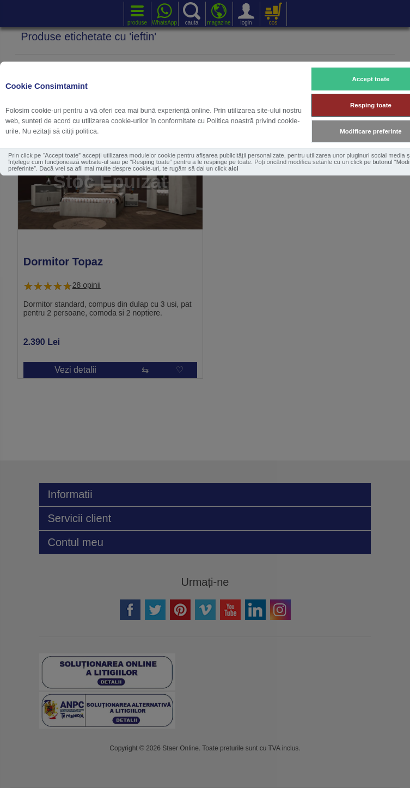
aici (233, 168)
